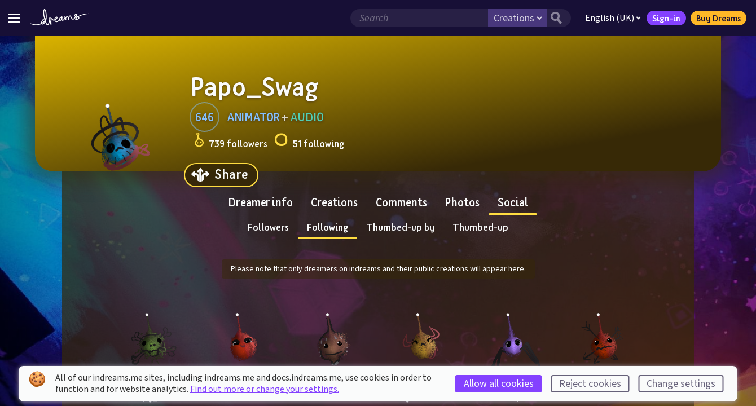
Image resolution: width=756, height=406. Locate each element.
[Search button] (557, 18)
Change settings (681, 384)
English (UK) (611, 18)
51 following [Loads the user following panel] (309, 142)
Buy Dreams (716, 18)
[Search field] (417, 18)
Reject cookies (590, 384)
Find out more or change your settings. (264, 389)
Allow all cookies (499, 384)
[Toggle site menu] (14, 17)
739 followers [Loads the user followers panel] (230, 142)
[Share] (221, 175)
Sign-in (664, 18)
